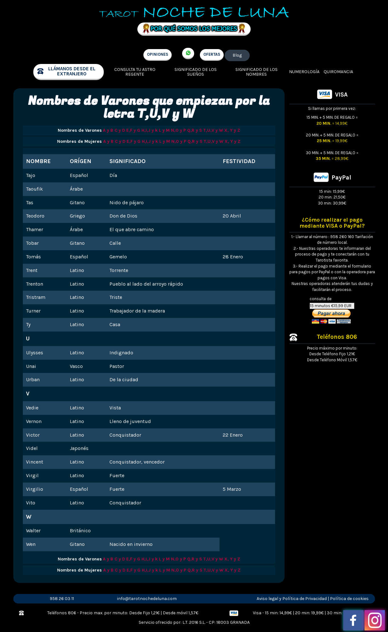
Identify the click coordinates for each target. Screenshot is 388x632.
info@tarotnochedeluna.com (147, 598)
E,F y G (133, 130)
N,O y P (178, 130)
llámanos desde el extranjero (71, 71)
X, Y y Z (232, 130)
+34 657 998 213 (188, 53)
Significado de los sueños (195, 72)
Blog (237, 55)
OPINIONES (157, 54)
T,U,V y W (213, 130)
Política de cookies (349, 598)
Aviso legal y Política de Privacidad (292, 598)
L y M (164, 130)
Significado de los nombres (256, 72)
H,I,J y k (149, 130)
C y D (120, 130)
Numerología (304, 71)
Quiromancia (338, 71)
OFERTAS (211, 54)
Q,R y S (194, 130)
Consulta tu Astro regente (134, 72)
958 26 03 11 (62, 598)
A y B (108, 130)
